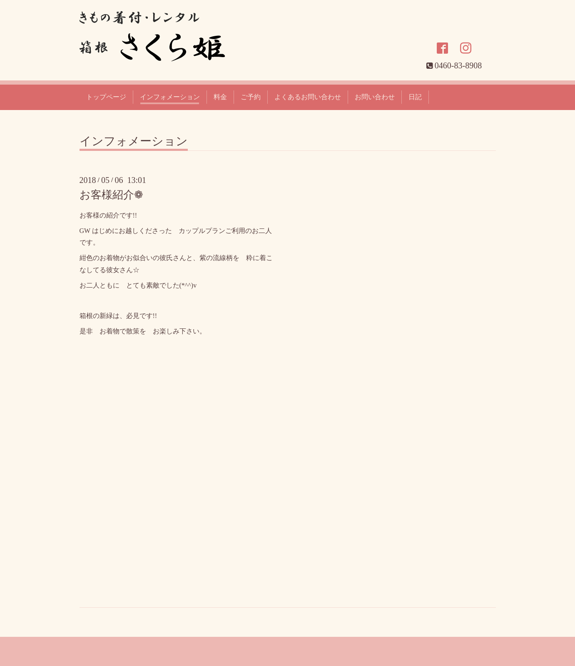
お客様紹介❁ (111, 195)
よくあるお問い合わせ (307, 96)
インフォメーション (170, 96)
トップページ (106, 96)
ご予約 (251, 96)
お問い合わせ (375, 96)
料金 (220, 96)
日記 (415, 96)
